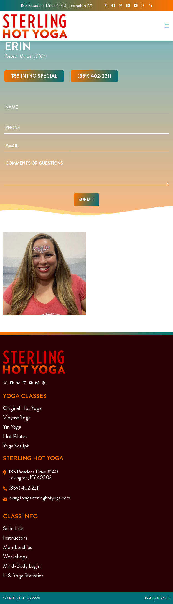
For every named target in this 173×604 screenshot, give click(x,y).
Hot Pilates (15, 436)
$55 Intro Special (34, 76)
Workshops (15, 557)
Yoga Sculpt (16, 446)
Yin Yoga (12, 427)
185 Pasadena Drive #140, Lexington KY (56, 5)
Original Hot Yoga (22, 408)
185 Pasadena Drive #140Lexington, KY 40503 (33, 474)
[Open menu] (166, 26)
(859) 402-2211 (94, 76)
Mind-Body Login (21, 566)
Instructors (15, 538)
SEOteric (163, 597)
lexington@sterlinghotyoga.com (39, 497)
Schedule (13, 528)
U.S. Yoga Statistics (23, 575)
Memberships (17, 547)
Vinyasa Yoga (16, 417)
